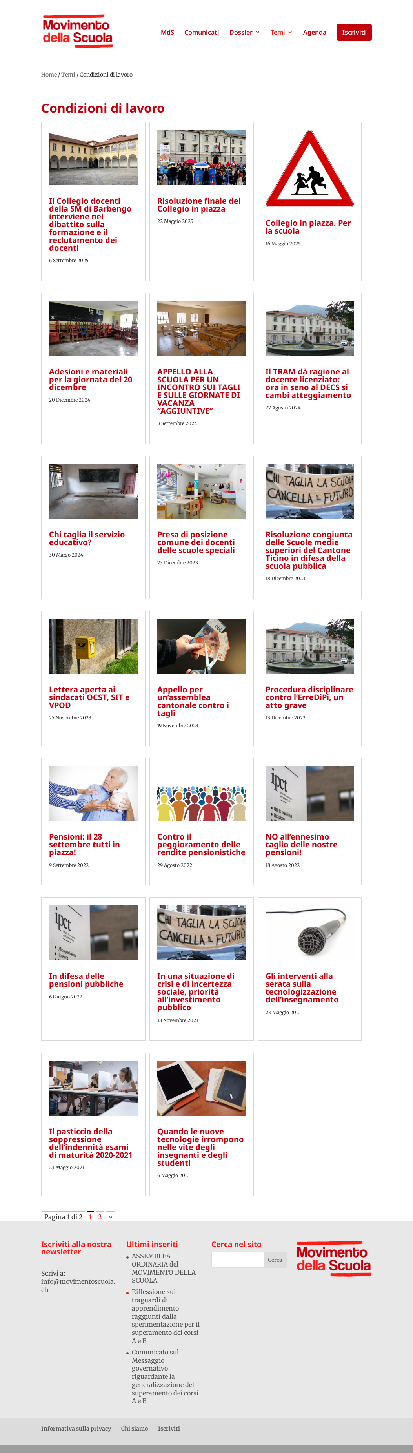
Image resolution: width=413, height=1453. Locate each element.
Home (49, 74)
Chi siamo (134, 1428)
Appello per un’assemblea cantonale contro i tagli (193, 701)
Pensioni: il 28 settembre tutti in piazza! (84, 844)
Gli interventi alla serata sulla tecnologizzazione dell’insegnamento (302, 988)
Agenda (314, 33)
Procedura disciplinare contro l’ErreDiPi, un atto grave (309, 697)
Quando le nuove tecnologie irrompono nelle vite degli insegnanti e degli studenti (200, 1147)
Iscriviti (354, 32)
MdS (167, 33)
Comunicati (201, 33)
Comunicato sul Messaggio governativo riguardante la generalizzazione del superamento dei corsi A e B (165, 1376)
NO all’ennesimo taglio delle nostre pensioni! (302, 844)
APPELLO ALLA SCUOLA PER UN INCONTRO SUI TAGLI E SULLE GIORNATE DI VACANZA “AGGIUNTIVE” (198, 391)
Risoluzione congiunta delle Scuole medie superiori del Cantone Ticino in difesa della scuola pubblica (309, 550)
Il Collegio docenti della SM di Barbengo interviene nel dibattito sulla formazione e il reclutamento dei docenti (90, 224)
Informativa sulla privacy (76, 1428)
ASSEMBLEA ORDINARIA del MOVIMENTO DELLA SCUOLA (164, 1268)
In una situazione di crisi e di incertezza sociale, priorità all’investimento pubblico (196, 992)
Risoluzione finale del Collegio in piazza (199, 204)
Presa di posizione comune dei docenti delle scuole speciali (196, 542)
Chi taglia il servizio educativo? (87, 538)
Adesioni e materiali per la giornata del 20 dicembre (90, 379)
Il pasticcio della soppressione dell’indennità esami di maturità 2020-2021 (91, 1143)
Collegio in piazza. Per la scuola (308, 226)
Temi (278, 33)
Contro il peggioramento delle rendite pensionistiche (201, 844)
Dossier (241, 33)
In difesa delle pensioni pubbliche (86, 980)
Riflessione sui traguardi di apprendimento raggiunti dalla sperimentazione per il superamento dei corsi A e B (166, 1316)
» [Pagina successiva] (110, 1217)
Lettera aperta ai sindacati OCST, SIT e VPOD (89, 697)
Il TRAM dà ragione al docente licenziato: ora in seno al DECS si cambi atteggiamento (308, 383)
